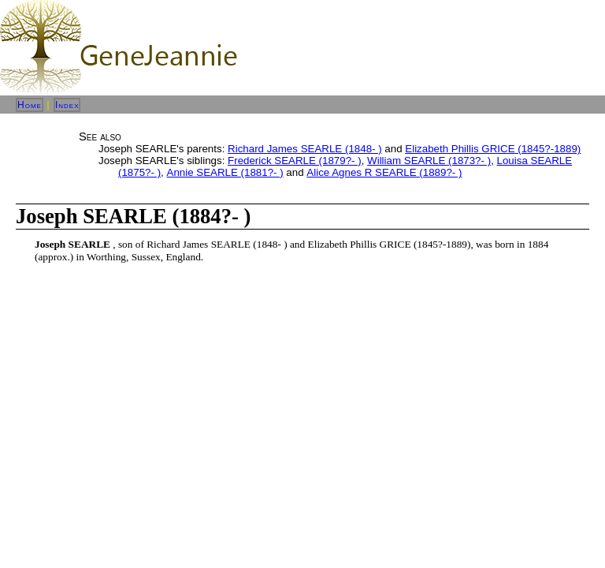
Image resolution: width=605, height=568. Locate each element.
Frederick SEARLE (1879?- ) (295, 160)
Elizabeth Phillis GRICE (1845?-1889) (493, 149)
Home (29, 104)
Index (67, 104)
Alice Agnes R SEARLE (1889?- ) (384, 172)
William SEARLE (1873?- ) (429, 160)
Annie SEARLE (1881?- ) (225, 172)
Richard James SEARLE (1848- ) (305, 149)
